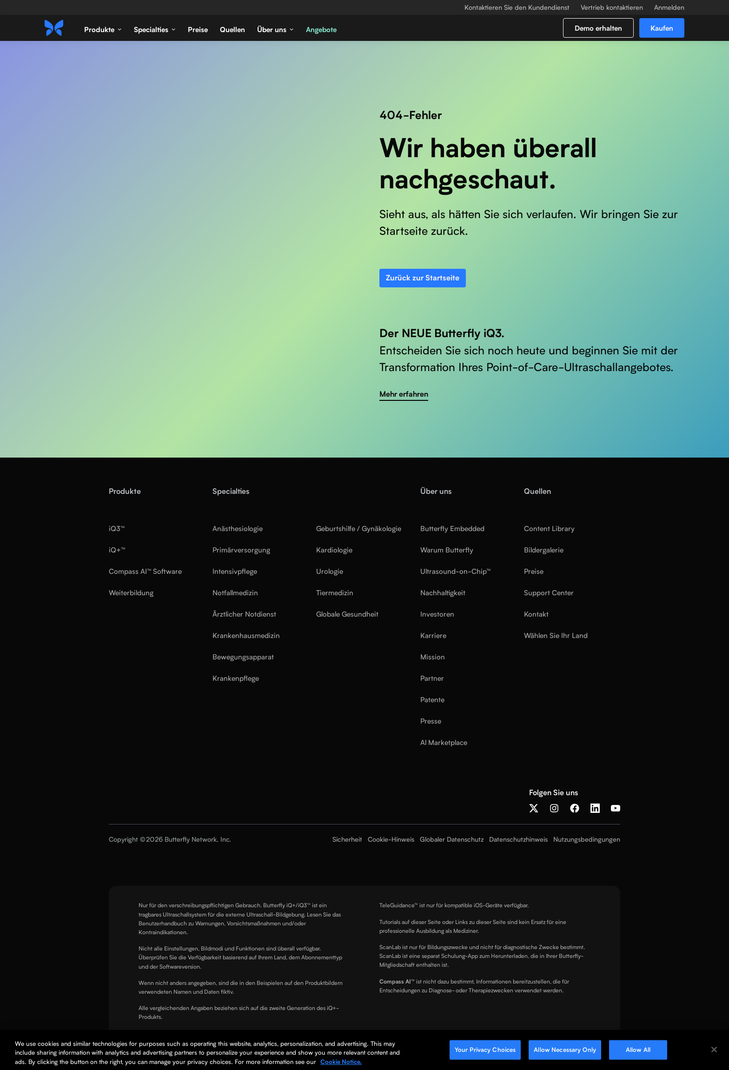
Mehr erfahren (403, 394)
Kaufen (661, 28)
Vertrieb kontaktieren (612, 7)
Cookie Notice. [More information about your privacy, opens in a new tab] (341, 1065)
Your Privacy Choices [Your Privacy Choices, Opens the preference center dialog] (485, 1053)
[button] (103, 28)
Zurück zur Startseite (422, 277)
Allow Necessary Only (565, 1053)
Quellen (232, 29)
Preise (198, 29)
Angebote (321, 29)
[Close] (714, 1053)
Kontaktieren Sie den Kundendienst (517, 7)
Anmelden (669, 7)
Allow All (638, 1053)
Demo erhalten (598, 28)
